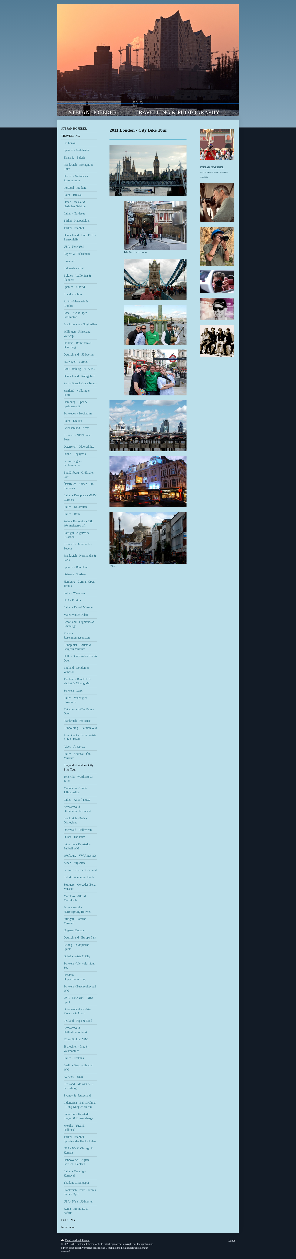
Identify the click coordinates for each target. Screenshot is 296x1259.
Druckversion (70, 1240)
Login (232, 1240)
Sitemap (86, 1240)
